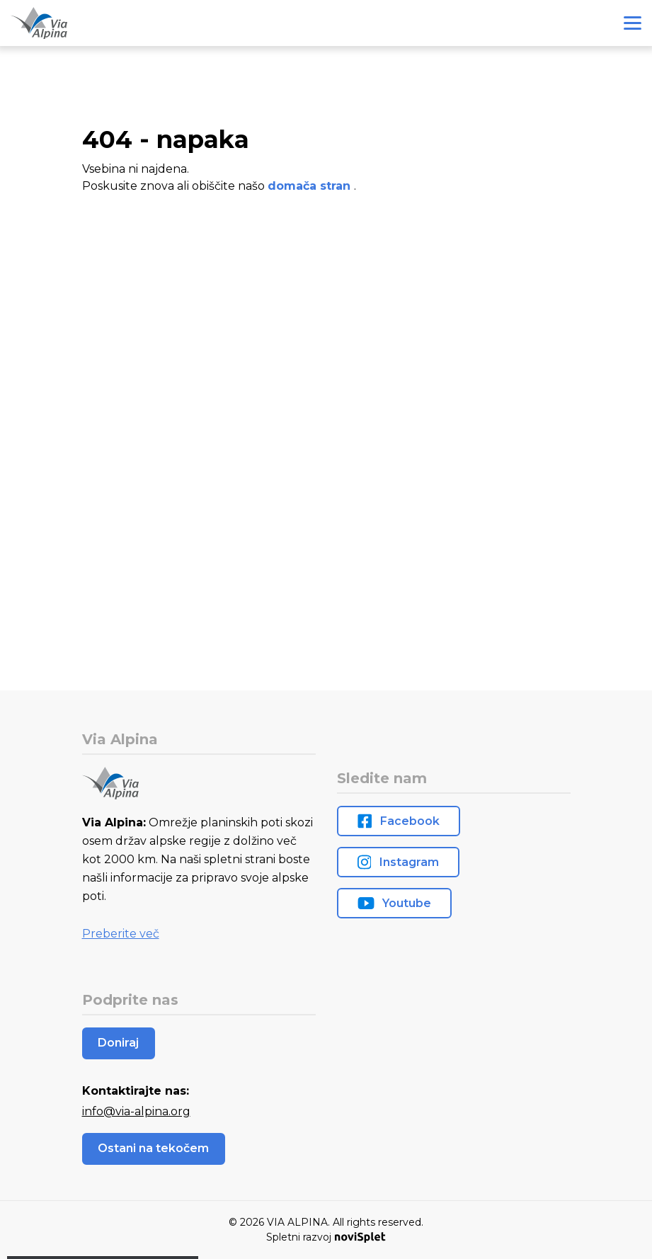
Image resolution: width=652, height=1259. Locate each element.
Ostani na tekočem (153, 1148)
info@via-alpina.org (136, 1111)
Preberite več (120, 933)
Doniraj (118, 1042)
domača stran (311, 186)
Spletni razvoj (325, 1237)
